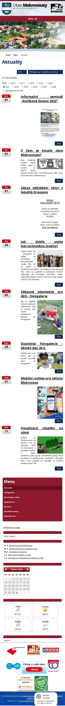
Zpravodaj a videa (11, 497)
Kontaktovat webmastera (30, 696)
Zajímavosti (9, 502)
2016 (13, 83)
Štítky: (4, 83)
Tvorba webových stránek (29, 701)
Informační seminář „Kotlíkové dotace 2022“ (42, 98)
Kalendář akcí (10, 516)
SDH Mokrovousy (11, 511)
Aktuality (8, 488)
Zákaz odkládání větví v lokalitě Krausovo (42, 190)
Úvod (8, 55)
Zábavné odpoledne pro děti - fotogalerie (42, 294)
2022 (17, 87)
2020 (50, 83)
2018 (32, 83)
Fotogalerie (9, 492)
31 (9, 579)
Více (59, 143)
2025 (45, 87)
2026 (54, 87)
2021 (7, 87)
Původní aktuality (9, 77)
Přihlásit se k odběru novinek (45, 72)
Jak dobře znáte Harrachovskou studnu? (42, 243)
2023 (26, 87)
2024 (35, 87)
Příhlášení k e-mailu (11, 527)
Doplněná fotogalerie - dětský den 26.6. (42, 345)
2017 (22, 83)
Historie (7, 507)
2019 (41, 83)
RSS (22, 72)
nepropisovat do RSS (14, 90)
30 (6, 579)
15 (13, 586)
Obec (15, 55)
